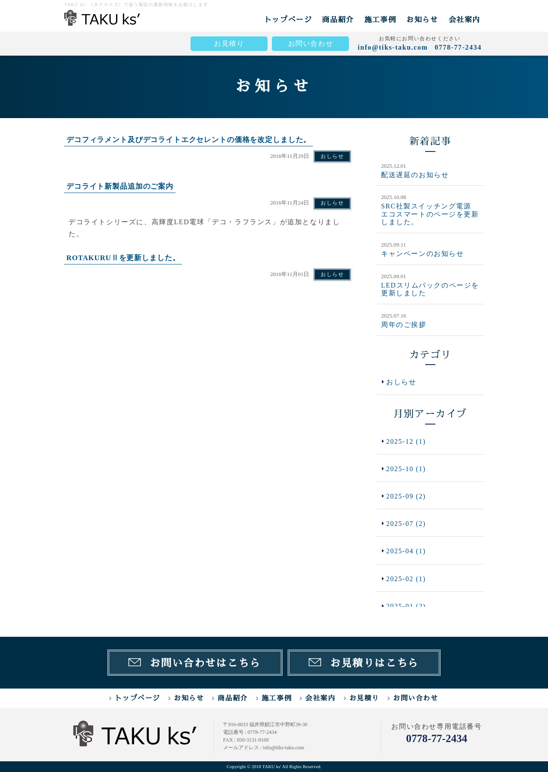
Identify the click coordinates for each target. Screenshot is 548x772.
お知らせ (422, 19)
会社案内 (464, 19)
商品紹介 (338, 19)
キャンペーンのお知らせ (422, 253)
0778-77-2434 (436, 738)
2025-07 (406, 524)
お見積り (229, 43)
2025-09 (406, 496)
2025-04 (406, 551)
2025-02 (406, 579)
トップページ (288, 19)
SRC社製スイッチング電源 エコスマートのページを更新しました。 (430, 214)
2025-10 (406, 468)
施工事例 (380, 19)
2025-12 (406, 440)
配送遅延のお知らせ (415, 174)
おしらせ (332, 156)
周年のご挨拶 (403, 323)
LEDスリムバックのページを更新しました (430, 288)
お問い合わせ (311, 43)
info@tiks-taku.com (392, 47)
